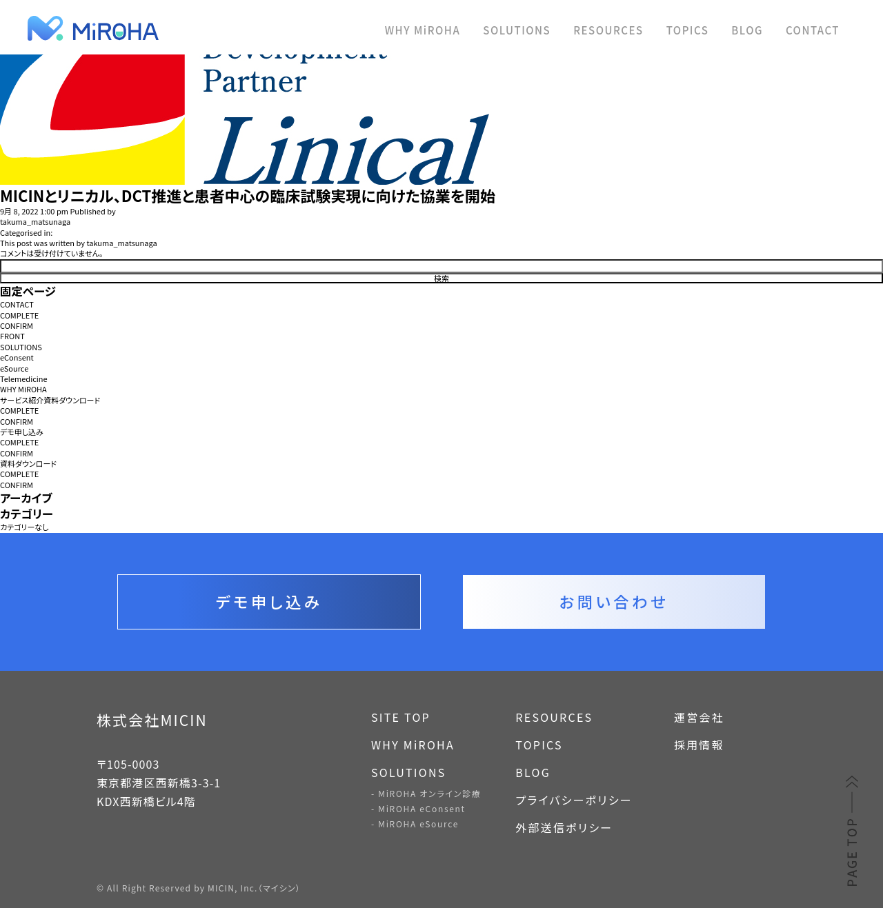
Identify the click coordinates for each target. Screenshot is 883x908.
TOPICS (687, 30)
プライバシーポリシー (574, 799)
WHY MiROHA (423, 30)
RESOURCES (608, 30)
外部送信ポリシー (564, 827)
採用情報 (699, 744)
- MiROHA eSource (415, 823)
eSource (14, 368)
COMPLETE (19, 315)
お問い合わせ (613, 601)
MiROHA (159, 28)
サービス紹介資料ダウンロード (50, 400)
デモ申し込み (21, 432)
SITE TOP (400, 717)
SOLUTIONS (516, 30)
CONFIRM (16, 326)
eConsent (17, 357)
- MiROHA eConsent (418, 808)
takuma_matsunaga (35, 221)
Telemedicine (24, 379)
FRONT (12, 336)
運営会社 (699, 717)
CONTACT (813, 30)
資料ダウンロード (28, 463)
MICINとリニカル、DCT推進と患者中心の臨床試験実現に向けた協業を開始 (247, 195)
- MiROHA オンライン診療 (426, 793)
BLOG (747, 30)
